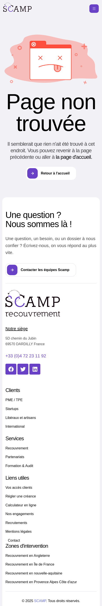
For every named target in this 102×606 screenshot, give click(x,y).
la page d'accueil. (74, 157)
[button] (40, 270)
